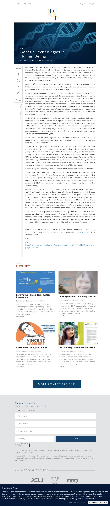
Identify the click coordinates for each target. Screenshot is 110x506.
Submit (76, 438)
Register (28, 3)
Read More (20, 317)
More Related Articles (57, 384)
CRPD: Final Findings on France (32, 347)
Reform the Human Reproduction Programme (33, 295)
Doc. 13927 (85, 232)
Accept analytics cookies (98, 502)
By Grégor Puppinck (65, 351)
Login (17, 3)
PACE (22, 48)
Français (91, 3)
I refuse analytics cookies (77, 502)
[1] (26, 229)
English (83, 3)
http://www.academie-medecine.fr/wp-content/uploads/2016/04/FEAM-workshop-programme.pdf (60, 246)
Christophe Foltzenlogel (32, 60)
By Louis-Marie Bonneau (24, 301)
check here (54, 498)
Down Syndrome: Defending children (77, 296)
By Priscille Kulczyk (22, 351)
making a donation (77, 496)
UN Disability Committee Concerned (77, 347)
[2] (26, 238)
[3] (26, 242)
